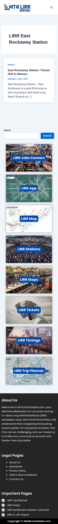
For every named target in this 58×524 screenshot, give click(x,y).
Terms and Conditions (23, 475)
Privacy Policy (17, 470)
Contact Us (16, 479)
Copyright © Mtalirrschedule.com (29, 521)
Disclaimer (15, 466)
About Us (14, 462)
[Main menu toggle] (51, 7)
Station (11, 64)
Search (7, 130)
